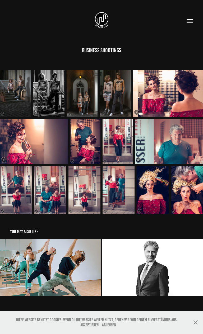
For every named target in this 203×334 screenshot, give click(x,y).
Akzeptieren (89, 325)
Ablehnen (109, 325)
